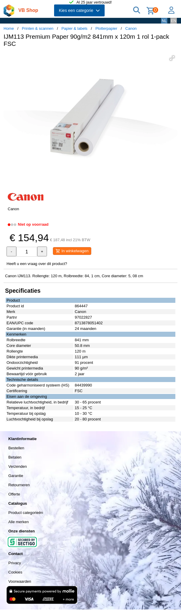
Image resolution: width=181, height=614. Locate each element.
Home (9, 28)
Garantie (15, 475)
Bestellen (16, 448)
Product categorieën (25, 512)
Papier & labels (74, 28)
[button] (172, 58)
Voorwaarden (19, 581)
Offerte (14, 494)
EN (173, 20)
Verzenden (17, 466)
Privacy (14, 563)
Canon (131, 28)
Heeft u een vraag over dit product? (37, 263)
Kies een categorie (79, 10)
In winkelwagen (72, 251)
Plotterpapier (106, 28)
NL (164, 20)
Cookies (15, 572)
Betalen (14, 457)
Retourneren (19, 485)
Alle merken (18, 522)
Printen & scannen (37, 28)
